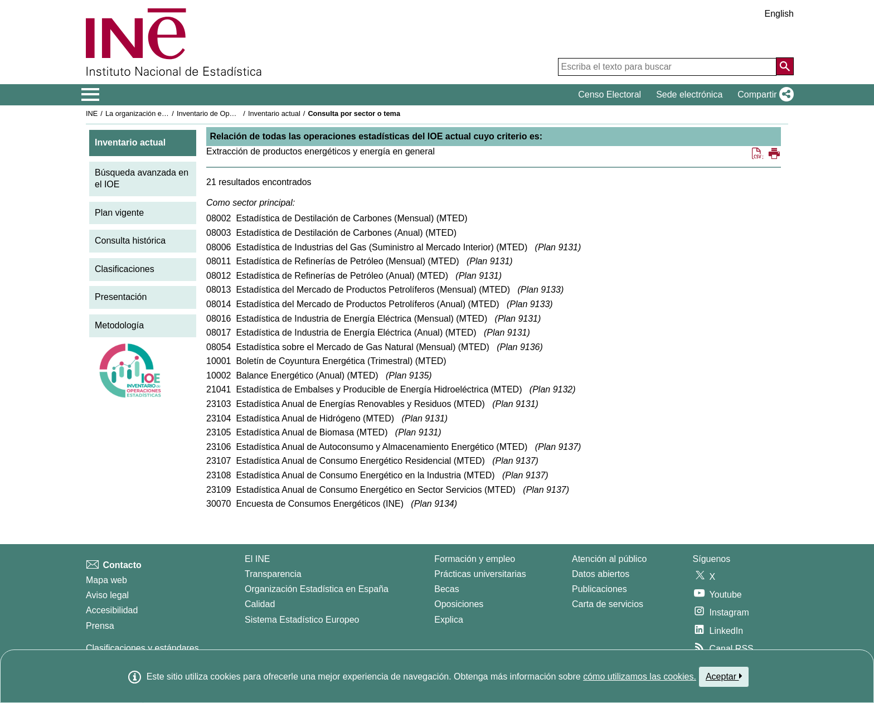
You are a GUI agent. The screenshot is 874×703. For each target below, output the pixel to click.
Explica (448, 619)
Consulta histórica (130, 240)
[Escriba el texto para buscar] (667, 67)
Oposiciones (458, 604)
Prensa (100, 626)
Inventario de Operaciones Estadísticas (239, 113)
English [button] (779, 13)
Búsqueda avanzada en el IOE (141, 178)
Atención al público (609, 559)
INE (92, 113)
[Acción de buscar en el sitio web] (785, 66)
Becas (446, 589)
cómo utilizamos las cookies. (639, 676)
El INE (257, 559)
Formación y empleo (474, 559)
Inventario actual (274, 113)
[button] (763, 95)
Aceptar (724, 676)
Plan (558, 247)
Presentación (121, 297)
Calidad (260, 604)
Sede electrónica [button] (689, 94)
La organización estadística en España (166, 113)
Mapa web (106, 580)
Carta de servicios (607, 604)
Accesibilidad (112, 610)
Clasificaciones (124, 269)
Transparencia (273, 574)
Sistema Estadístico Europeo (302, 619)
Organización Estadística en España (317, 589)
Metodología (119, 325)
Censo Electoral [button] (609, 94)
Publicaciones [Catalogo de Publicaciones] (599, 589)
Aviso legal (107, 595)
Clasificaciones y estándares (142, 648)
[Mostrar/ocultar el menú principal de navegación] (90, 95)
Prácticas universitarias (480, 574)
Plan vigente (119, 212)
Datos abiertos (600, 574)
